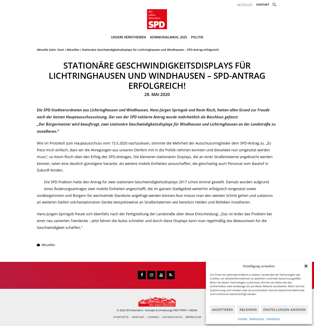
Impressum (273, 318)
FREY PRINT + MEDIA (185, 310)
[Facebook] (142, 275)
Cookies (242, 318)
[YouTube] (161, 275)
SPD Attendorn (134, 310)
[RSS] (171, 275)
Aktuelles (48, 245)
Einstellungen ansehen (284, 310)
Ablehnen (248, 310)
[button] (306, 266)
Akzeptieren (222, 310)
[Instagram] (151, 275)
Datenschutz (256, 318)
